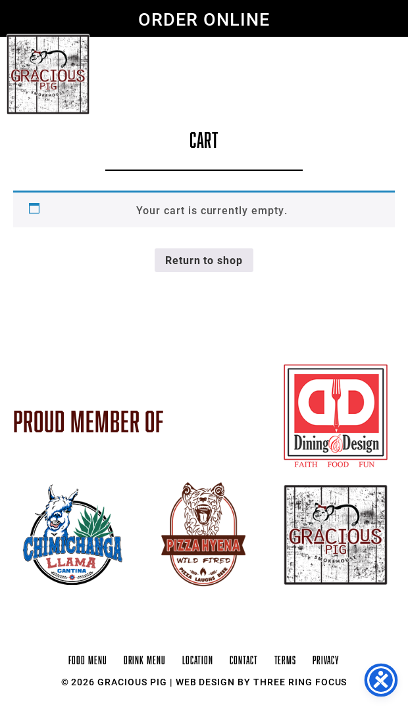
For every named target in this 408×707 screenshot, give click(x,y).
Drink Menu (145, 660)
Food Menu (87, 660)
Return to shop (204, 260)
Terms (285, 660)
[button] (377, 51)
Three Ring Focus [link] (300, 681)
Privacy (326, 660)
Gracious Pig (48, 75)
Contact (244, 660)
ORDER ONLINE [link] (204, 18)
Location (197, 660)
